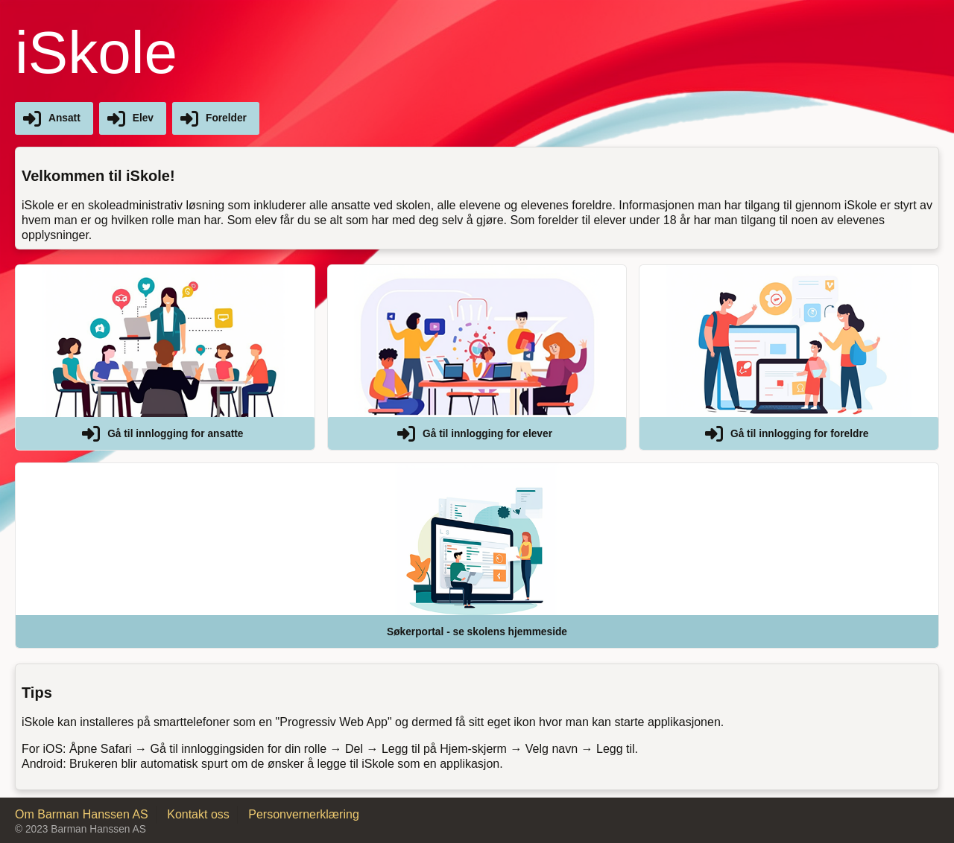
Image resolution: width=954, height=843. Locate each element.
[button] (165, 357)
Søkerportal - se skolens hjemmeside (477, 631)
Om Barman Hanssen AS (81, 814)
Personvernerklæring (303, 814)
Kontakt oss (198, 814)
